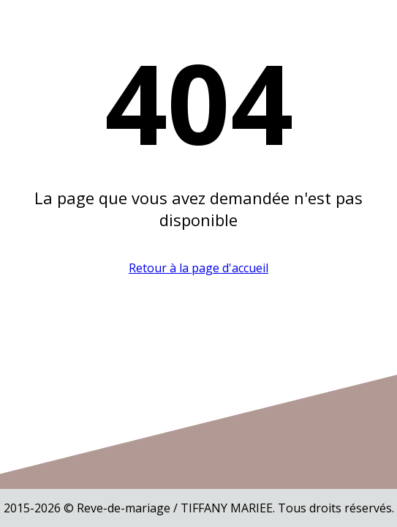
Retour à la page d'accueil (198, 268)
